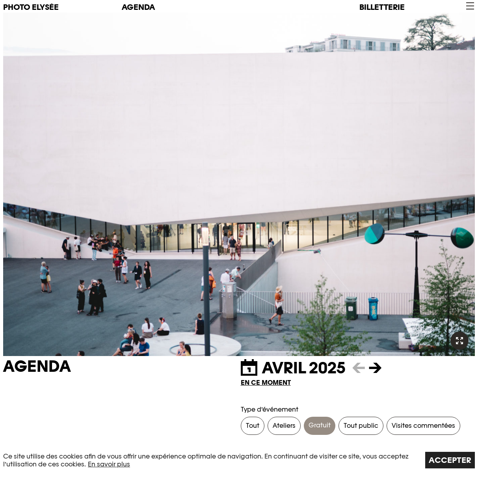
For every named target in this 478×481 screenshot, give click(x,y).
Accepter (450, 460)
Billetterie (382, 7)
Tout (252, 425)
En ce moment (266, 382)
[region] (239, 460)
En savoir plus (109, 464)
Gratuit (320, 425)
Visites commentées (423, 425)
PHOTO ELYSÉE (31, 7)
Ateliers (284, 425)
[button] (469, 6)
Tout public (361, 425)
